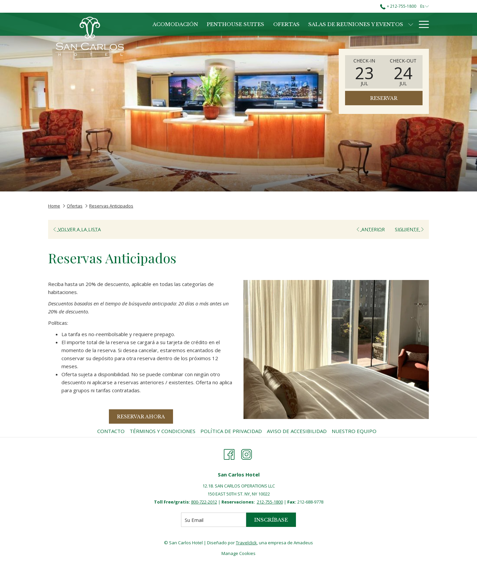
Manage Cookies (238, 553)
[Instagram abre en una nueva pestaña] (246, 453)
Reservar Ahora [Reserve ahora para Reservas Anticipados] (141, 417)
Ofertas (75, 206)
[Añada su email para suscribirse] (213, 520)
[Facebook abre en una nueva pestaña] (229, 453)
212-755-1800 (270, 502)
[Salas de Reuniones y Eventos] (356, 24)
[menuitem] (112, 431)
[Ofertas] (286, 24)
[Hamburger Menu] (421, 24)
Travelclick (246, 543)
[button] (364, 72)
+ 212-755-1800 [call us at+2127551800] (398, 6)
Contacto (111, 431)
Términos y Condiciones (162, 431)
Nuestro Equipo (354, 431)
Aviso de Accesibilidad (297, 431)
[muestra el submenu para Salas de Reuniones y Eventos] (411, 24)
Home (54, 206)
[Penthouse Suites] (235, 24)
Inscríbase (271, 520)
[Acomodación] (175, 24)
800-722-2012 (204, 502)
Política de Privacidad (231, 431)
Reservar (384, 98)
